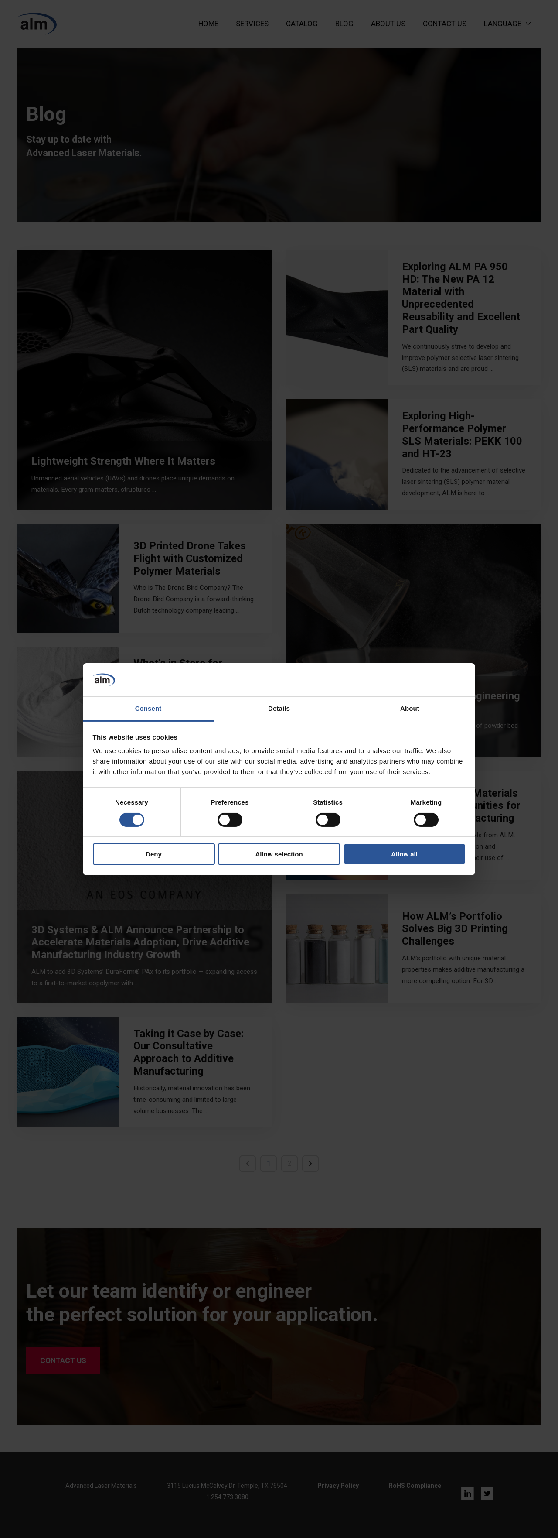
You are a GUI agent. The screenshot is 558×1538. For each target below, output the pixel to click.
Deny (154, 854)
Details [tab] (279, 708)
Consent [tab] (148, 708)
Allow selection (279, 854)
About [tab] (409, 708)
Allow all (404, 854)
